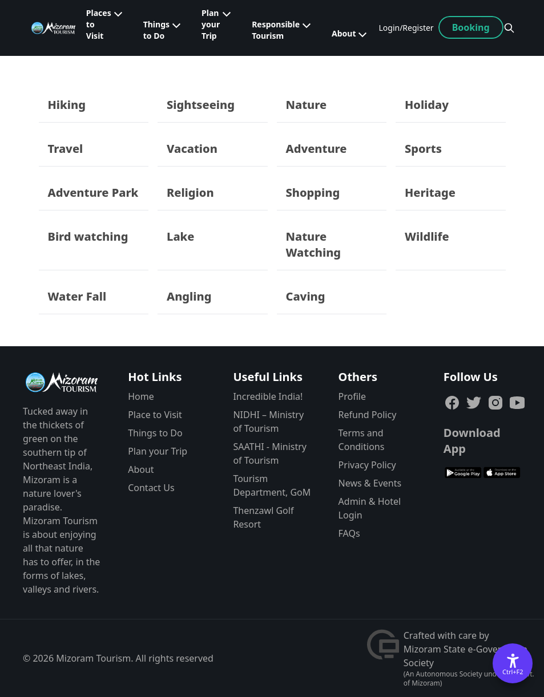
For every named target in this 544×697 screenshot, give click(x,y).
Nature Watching (313, 244)
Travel (65, 148)
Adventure (316, 148)
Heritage (430, 192)
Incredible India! (268, 396)
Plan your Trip (157, 451)
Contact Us (151, 487)
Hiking (67, 104)
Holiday (427, 104)
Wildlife (427, 236)
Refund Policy (368, 414)
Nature (306, 104)
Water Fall (77, 296)
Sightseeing (201, 104)
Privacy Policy (367, 465)
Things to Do (155, 433)
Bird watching (88, 236)
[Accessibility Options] (513, 663)
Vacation (192, 148)
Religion (190, 192)
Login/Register (405, 27)
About (141, 469)
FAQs (349, 533)
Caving (305, 296)
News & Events (370, 483)
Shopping (313, 192)
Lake (181, 236)
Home (141, 396)
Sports (423, 148)
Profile (352, 396)
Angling (189, 296)
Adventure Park (93, 192)
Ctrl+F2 (512, 671)
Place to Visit (155, 414)
